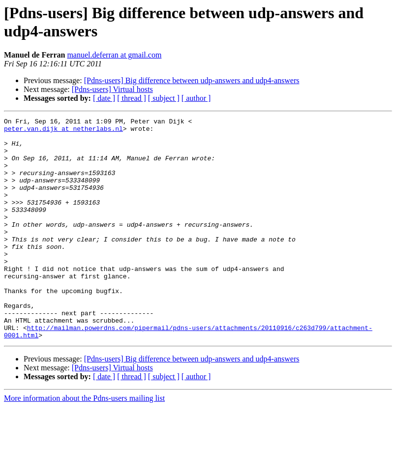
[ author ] (196, 98)
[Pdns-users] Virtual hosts (112, 89)
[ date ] (104, 98)
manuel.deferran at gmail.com (114, 55)
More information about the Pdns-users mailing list (84, 442)
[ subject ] (164, 98)
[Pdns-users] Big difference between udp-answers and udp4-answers (192, 80)
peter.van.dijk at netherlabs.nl (63, 131)
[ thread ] (131, 98)
